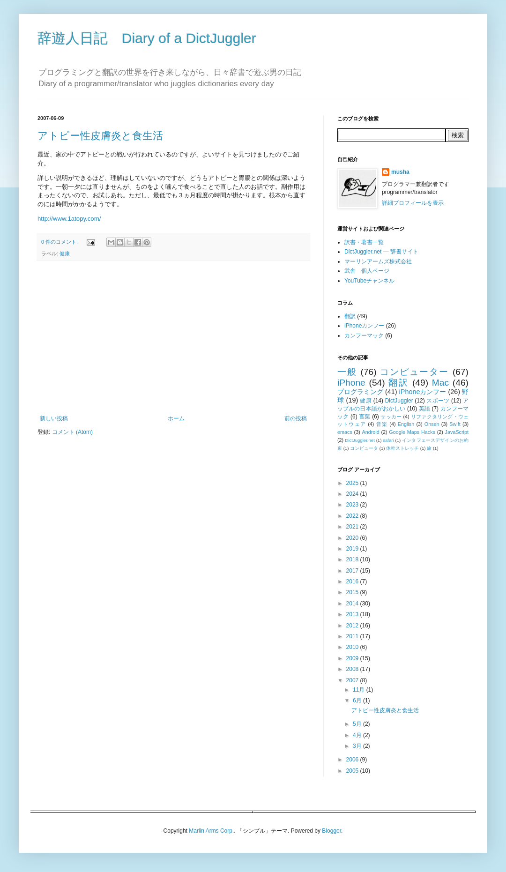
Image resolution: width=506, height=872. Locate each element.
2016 (353, 581)
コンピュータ (364, 448)
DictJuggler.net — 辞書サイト (381, 251)
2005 (353, 771)
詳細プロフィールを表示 (413, 203)
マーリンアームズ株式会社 (378, 261)
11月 (359, 689)
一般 (347, 372)
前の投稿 (295, 418)
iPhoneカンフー (364, 325)
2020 (353, 538)
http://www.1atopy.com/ (69, 218)
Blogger (331, 830)
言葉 (364, 416)
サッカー (391, 416)
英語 (424, 408)
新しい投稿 (54, 418)
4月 (358, 735)
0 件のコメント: (60, 242)
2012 (353, 625)
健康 (65, 253)
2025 (353, 483)
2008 (353, 669)
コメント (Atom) (72, 432)
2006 (353, 759)
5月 (358, 724)
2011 (353, 636)
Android (370, 432)
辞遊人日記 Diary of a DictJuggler (146, 38)
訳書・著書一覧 (364, 242)
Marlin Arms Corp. (211, 830)
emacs (344, 432)
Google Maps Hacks (412, 432)
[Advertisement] (173, 337)
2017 (353, 570)
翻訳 (350, 316)
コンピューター (414, 372)
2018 (353, 559)
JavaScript (457, 432)
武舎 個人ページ (366, 271)
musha (400, 172)
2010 (353, 647)
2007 (353, 680)
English (406, 424)
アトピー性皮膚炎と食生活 (100, 136)
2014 (353, 603)
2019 (353, 548)
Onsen (431, 424)
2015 (353, 592)
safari (388, 440)
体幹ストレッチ (402, 448)
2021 (353, 526)
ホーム (176, 418)
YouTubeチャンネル (369, 280)
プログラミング (360, 391)
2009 (353, 658)
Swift (454, 424)
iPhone (351, 383)
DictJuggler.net (359, 440)
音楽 (381, 424)
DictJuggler (399, 400)
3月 (358, 746)
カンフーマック (364, 335)
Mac (440, 383)
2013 (353, 614)
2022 (353, 516)
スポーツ (437, 400)
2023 (353, 504)
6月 (358, 700)
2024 (353, 494)
